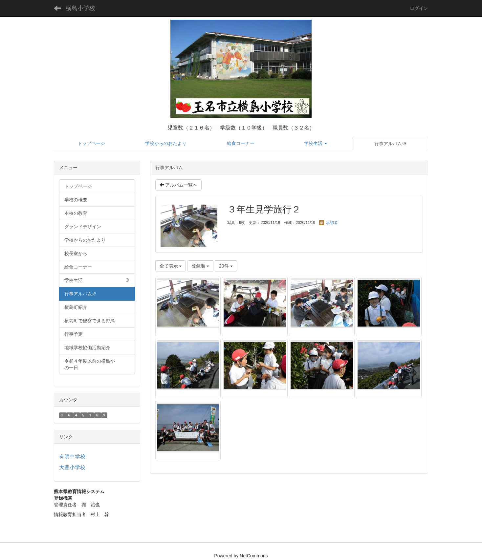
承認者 (328, 222)
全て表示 (171, 266)
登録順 (200, 266)
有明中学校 (72, 456)
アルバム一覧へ (179, 185)
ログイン (419, 8)
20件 (225, 266)
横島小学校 (80, 8)
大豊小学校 (72, 467)
